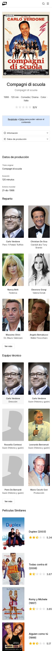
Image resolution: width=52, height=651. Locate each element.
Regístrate (12, 119)
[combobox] (26, 132)
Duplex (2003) (37, 531)
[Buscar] (43, 3)
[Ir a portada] (4, 3)
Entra (22, 119)
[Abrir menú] (48, 4)
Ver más (8, 346)
